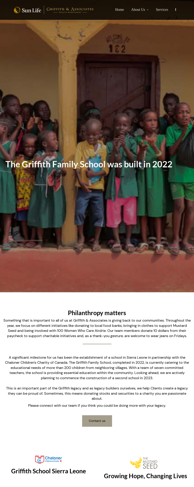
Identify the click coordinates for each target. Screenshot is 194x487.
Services (162, 10)
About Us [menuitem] (140, 10)
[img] (97, 146)
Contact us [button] (97, 421)
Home (119, 10)
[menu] (176, 9)
